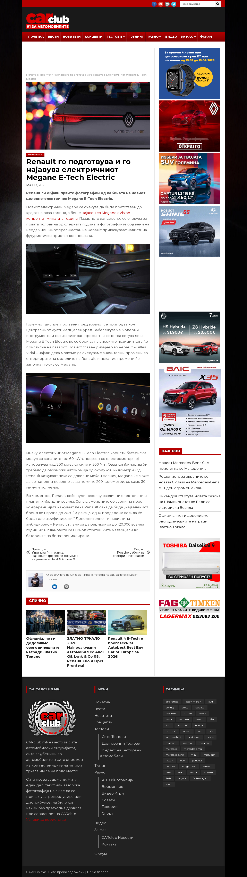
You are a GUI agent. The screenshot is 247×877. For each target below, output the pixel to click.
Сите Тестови (114, 737)
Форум (206, 36)
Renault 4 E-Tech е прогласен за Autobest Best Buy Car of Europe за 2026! (125, 647)
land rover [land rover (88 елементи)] (194, 737)
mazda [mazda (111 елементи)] (187, 742)
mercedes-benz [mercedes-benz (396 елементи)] (175, 754)
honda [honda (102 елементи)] (199, 725)
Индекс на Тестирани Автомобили (121, 753)
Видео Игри (113, 793)
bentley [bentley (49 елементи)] (170, 707)
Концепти (94, 36)
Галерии (110, 807)
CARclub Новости (118, 837)
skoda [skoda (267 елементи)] (193, 772)
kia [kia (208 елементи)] (211, 731)
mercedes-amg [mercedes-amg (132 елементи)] (193, 748)
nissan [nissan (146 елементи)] (169, 760)
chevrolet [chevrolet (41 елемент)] (171, 713)
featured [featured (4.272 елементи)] (184, 719)
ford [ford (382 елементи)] (168, 725)
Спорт (107, 813)
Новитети (72, 36)
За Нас (187, 36)
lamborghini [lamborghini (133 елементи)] (173, 737)
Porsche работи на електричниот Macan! (121, 553)
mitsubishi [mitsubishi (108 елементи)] (210, 754)
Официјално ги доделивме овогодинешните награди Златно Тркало (42, 647)
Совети (108, 800)
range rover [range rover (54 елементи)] (189, 766)
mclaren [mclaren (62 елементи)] (204, 742)
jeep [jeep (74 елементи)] (200, 731)
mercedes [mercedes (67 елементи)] (171, 748)
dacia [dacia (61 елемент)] (169, 719)
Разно (153, 36)
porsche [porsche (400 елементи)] (170, 766)
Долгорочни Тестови (121, 743)
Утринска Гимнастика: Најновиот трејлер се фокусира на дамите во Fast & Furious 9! (55, 554)
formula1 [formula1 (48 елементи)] (183, 725)
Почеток (32, 74)
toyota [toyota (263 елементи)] (182, 778)
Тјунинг (136, 36)
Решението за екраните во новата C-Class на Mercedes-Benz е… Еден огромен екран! (189, 482)
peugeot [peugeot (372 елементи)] (197, 760)
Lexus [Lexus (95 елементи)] (210, 737)
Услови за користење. (46, 819)
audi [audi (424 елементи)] (210, 701)
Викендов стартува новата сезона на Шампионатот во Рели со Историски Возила (190, 502)
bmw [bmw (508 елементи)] (185, 707)
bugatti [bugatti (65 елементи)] (199, 707)
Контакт (109, 844)
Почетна (36, 36)
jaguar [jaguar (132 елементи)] (186, 731)
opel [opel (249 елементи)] (182, 760)
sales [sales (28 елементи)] (168, 772)
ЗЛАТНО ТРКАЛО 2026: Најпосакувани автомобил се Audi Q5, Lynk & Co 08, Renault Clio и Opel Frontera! (85, 652)
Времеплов (112, 787)
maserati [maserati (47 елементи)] (171, 742)
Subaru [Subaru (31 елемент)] (208, 772)
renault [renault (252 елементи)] (207, 766)
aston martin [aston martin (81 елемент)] (193, 701)
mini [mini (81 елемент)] (193, 754)
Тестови (114, 36)
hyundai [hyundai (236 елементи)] (171, 731)
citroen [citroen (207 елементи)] (188, 713)
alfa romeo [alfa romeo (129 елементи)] (172, 701)
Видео (171, 36)
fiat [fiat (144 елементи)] (212, 719)
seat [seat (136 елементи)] (180, 772)
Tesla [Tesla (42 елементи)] (168, 778)
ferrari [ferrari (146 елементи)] (199, 719)
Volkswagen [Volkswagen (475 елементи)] (200, 778)
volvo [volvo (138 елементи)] (169, 784)
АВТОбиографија (117, 780)
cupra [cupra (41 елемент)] (202, 713)
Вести (53, 36)
